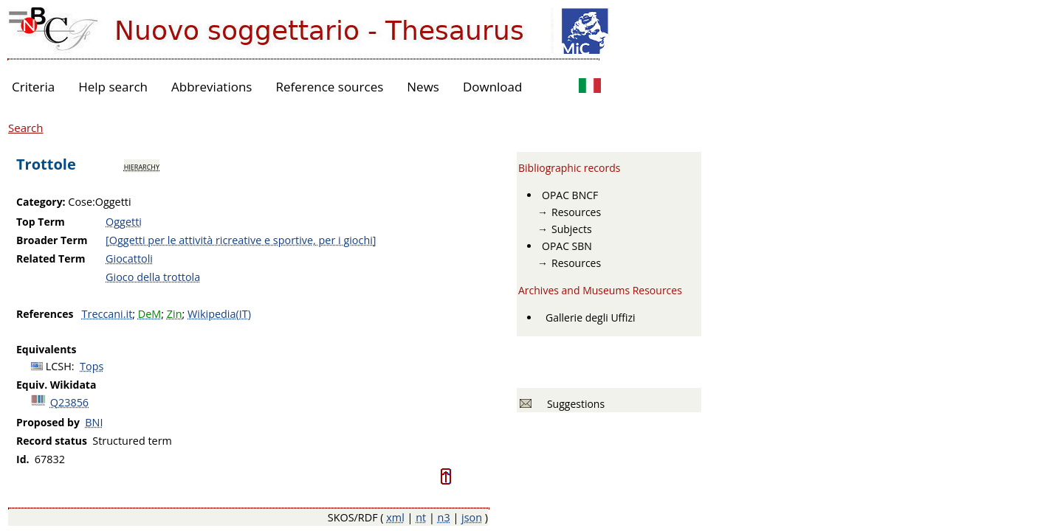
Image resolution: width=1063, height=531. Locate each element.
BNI (94, 422)
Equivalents (46, 349)
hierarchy (141, 166)
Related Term (51, 258)
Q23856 (69, 402)
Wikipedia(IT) (219, 314)
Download (493, 86)
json (471, 517)
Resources (576, 212)
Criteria (33, 86)
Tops (91, 366)
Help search (113, 86)
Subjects (571, 229)
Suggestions (573, 404)
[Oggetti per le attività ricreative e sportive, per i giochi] (241, 240)
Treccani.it (107, 314)
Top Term (40, 222)
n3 (444, 517)
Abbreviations (211, 86)
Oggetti (124, 222)
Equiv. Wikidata (56, 385)
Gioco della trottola (153, 277)
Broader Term (52, 240)
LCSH (59, 366)
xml (395, 517)
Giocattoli (129, 258)
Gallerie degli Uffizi (591, 317)
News (423, 86)
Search (26, 127)
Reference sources (329, 86)
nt (421, 517)
